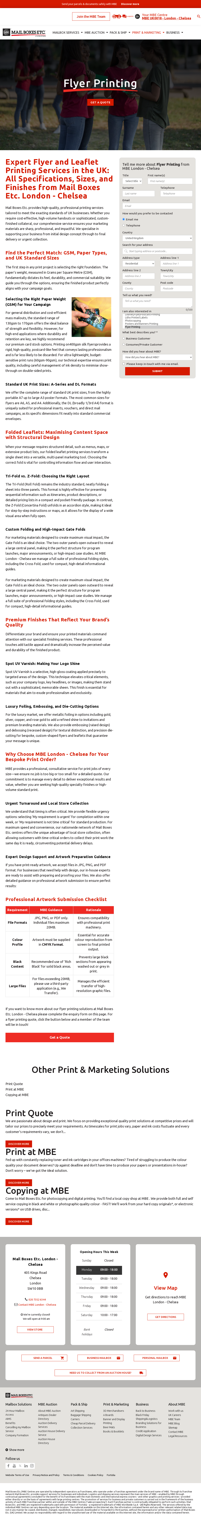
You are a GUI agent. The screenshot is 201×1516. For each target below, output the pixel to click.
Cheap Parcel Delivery (83, 1423)
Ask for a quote (116, 13)
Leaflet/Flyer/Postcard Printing (157, 314)
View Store (35, 1332)
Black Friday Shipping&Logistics (147, 1417)
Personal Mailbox (155, 1357)
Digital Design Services (149, 1435)
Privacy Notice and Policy (46, 1475)
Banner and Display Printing (114, 1421)
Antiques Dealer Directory (47, 1417)
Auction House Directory (46, 1441)
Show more (14, 1449)
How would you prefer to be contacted (147, 213)
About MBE (176, 1404)
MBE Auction (47, 1404)
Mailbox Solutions (18, 1404)
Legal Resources (177, 1436)
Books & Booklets (113, 1431)
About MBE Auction (49, 1410)
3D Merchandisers (113, 1410)
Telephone (133, 225)
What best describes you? (139, 332)
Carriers (75, 1419)
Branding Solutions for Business (148, 1425)
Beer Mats (109, 1427)
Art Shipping (77, 1410)
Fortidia (111, 1475)
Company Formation (17, 1435)
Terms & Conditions (73, 1475)
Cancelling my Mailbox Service (18, 1429)
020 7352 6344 (37, 1296)
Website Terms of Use (17, 1475)
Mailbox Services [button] (66, 26)
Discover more (18, 1143)
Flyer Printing (157, 327)
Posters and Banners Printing (157, 323)
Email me (132, 219)
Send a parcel (42, 1357)
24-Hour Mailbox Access (14, 1412)
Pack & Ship (79, 1404)
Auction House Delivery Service (51, 1433)
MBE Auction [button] (94, 26)
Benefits (10, 1423)
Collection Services (82, 1427)
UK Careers (174, 1415)
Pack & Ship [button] (117, 26)
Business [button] (169, 26)
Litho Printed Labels (157, 317)
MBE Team (174, 1419)
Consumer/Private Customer (144, 344)
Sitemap (172, 1427)
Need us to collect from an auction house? (100, 1372)
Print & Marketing (116, 1404)
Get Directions (165, 1317)
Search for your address (137, 244)
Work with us (175, 1410)
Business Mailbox (99, 1357)
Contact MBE (175, 1431)
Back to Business (145, 1410)
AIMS (8, 1418)
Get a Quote (100, 102)
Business (142, 1404)
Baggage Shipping (81, 1415)
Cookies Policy (95, 1475)
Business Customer (138, 338)
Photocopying (157, 320)
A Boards (108, 1415)
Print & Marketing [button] (143, 26)
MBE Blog (174, 1423)
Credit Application (146, 1431)
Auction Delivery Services (47, 1425)
